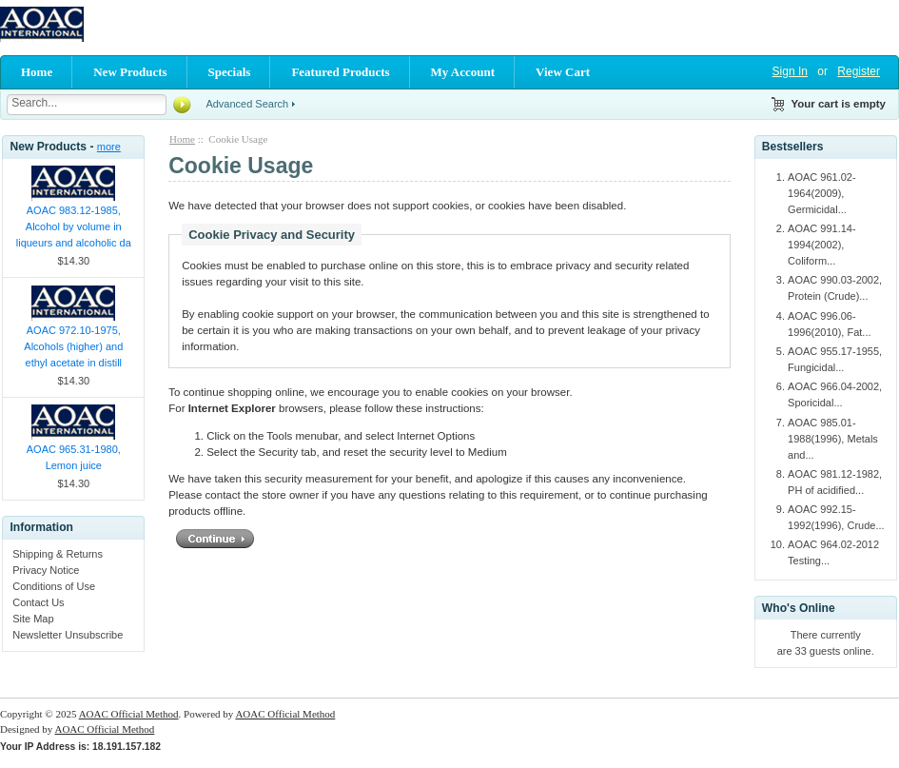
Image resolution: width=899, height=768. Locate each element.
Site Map (32, 618)
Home (36, 72)
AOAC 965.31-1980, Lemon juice (74, 457)
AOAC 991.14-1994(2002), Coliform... (822, 244)
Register (858, 71)
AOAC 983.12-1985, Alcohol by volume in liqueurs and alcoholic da (73, 226)
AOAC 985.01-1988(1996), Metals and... (833, 439)
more (109, 146)
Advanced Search (246, 103)
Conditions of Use (53, 586)
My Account (463, 72)
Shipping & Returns (57, 554)
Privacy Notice (45, 570)
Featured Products (340, 72)
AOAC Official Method (129, 713)
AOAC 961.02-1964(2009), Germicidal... (822, 193)
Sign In (790, 71)
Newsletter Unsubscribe (67, 634)
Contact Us (38, 602)
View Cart (563, 72)
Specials (229, 72)
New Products (129, 72)
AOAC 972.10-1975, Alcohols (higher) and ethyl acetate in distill (73, 346)
